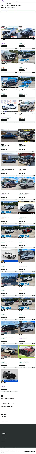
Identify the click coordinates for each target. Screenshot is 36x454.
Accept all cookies (31, 451)
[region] (18, 450)
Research (13, 1)
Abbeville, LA (8, 3)
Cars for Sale (4, 3)
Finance (17, 1)
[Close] (35, 449)
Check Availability (4, 99)
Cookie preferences (24, 451)
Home (1, 3)
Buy (6, 1)
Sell (9, 1)
